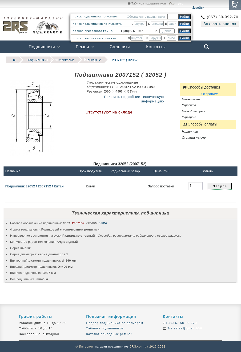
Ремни (82, 47)
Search (206, 47)
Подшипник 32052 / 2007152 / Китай (34, 186)
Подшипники (42, 47)
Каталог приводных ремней (109, 333)
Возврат (92, 59)
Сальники (120, 47)
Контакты (156, 47)
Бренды (184, 59)
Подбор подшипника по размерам (114, 322)
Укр (172, 3)
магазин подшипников (112, 346)
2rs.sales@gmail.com (184, 328)
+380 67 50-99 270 (181, 322)
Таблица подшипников (147, 3)
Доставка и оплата (48, 59)
